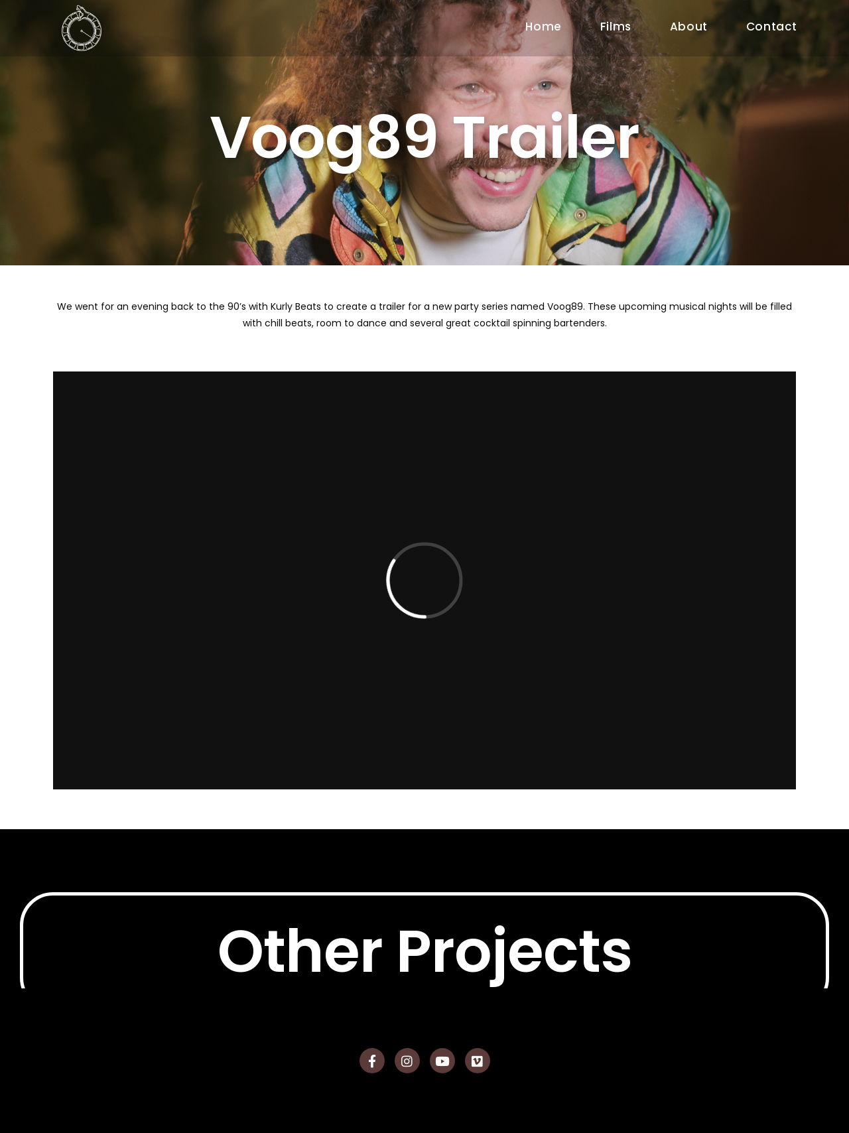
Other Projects (425, 982)
